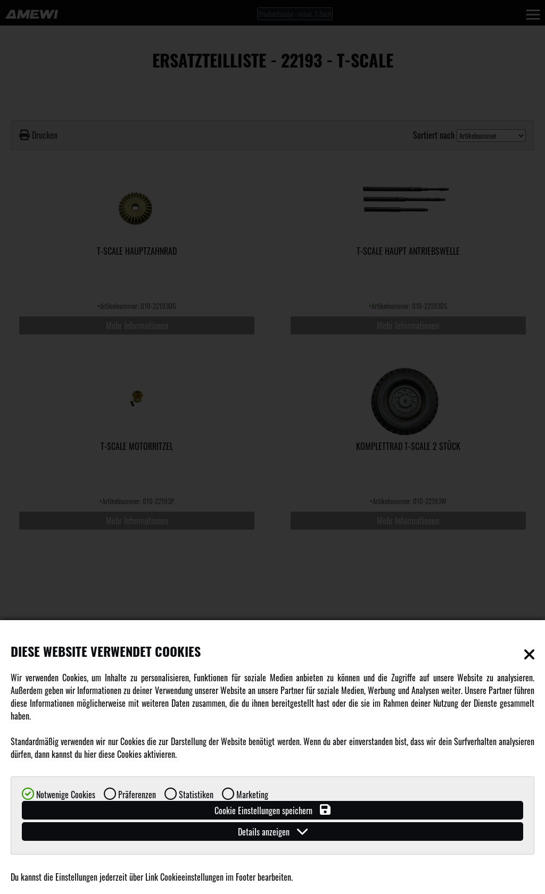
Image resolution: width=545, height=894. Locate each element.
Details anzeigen (273, 831)
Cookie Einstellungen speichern (272, 810)
